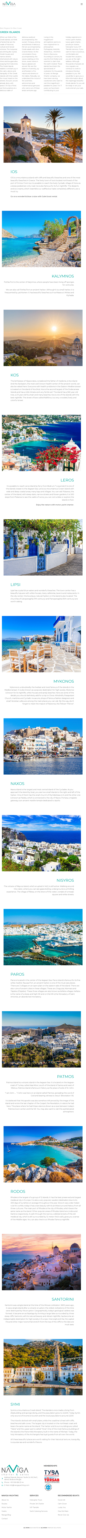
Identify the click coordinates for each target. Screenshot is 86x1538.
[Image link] (15, 1470)
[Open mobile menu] (82, 4)
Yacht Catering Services (38, 1511)
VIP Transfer (34, 1507)
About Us (5, 1500)
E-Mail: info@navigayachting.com (17, 1485)
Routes (4, 1504)
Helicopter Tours (36, 1500)
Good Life (61, 1500)
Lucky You (62, 1507)
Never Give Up (63, 1515)
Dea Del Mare (63, 1511)
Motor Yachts (7, 1507)
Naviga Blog (6, 1515)
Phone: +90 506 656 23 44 (14, 1482)
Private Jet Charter (37, 1504)
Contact (5, 1519)
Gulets (4, 1511)
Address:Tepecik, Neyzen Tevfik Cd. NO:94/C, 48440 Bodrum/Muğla (21, 1478)
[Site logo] (9, 4)
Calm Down (62, 1504)
